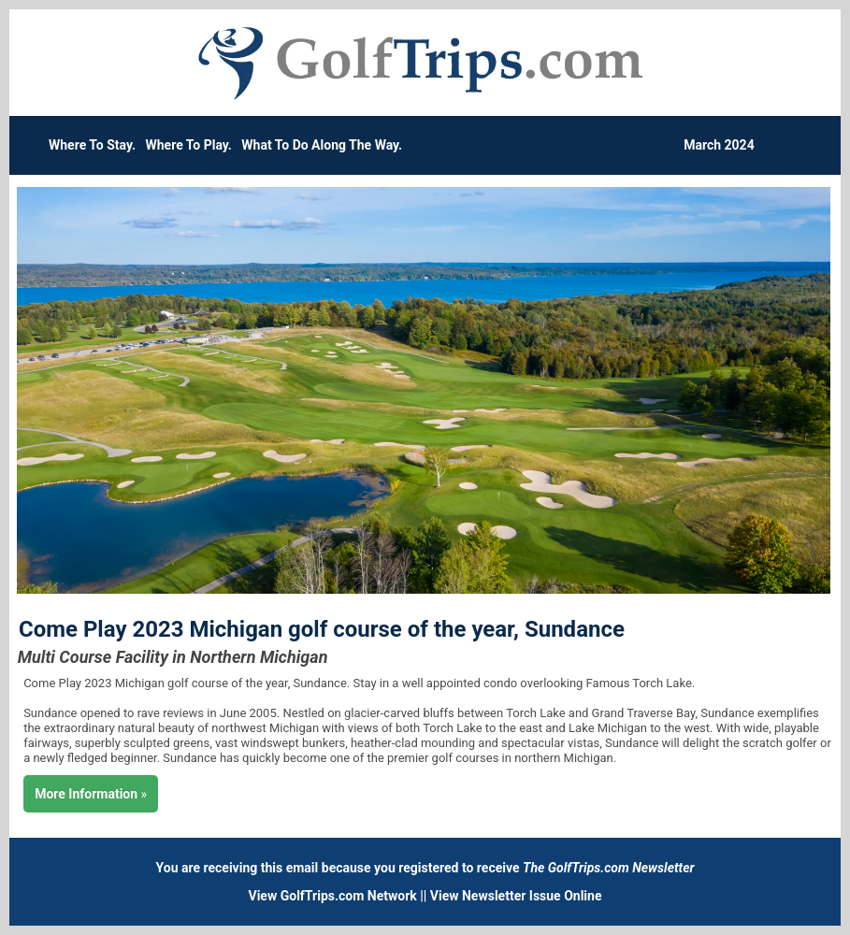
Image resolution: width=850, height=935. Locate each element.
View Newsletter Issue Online (516, 895)
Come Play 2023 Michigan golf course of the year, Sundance (322, 629)
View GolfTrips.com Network (333, 895)
